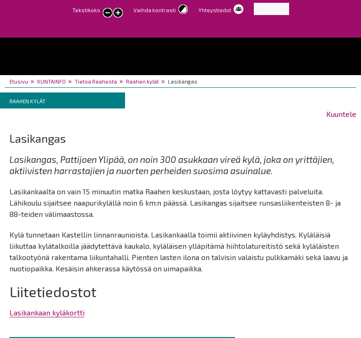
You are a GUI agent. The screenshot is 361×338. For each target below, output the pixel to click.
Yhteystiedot (214, 10)
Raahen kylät (142, 81)
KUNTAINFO (51, 81)
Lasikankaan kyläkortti (47, 312)
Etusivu (18, 81)
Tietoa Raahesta (96, 81)
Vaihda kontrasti (154, 10)
